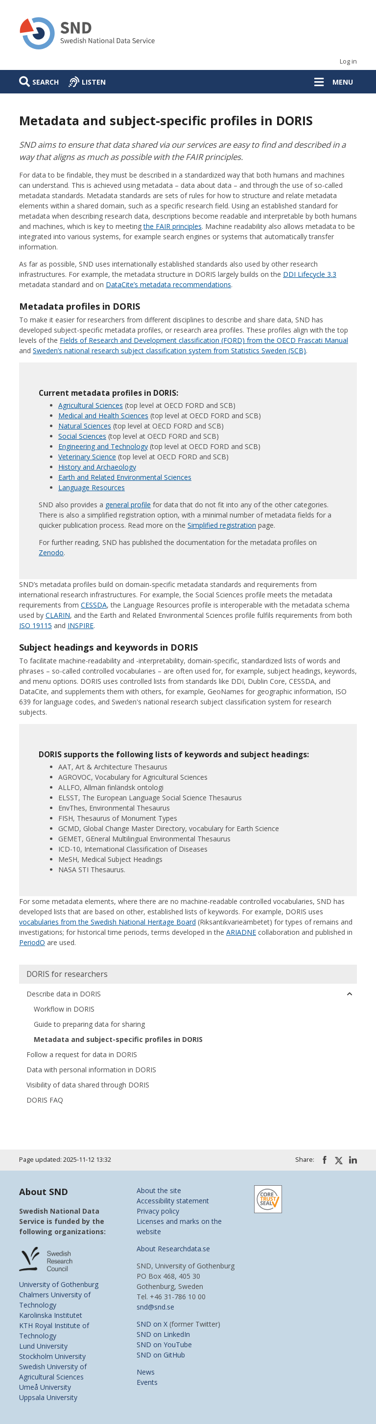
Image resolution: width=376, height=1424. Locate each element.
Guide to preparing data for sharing (89, 1024)
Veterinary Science (87, 456)
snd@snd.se (155, 1306)
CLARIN (58, 615)
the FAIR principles (172, 226)
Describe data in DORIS (63, 993)
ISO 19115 (35, 625)
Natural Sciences (84, 425)
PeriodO (32, 942)
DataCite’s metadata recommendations (168, 284)
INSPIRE (81, 625)
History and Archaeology (97, 467)
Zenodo (51, 552)
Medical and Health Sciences (103, 415)
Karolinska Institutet (50, 1315)
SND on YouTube (164, 1344)
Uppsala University (48, 1397)
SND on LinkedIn (163, 1334)
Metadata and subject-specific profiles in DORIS (118, 1039)
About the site (159, 1190)
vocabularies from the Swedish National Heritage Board (107, 922)
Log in (348, 61)
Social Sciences (82, 436)
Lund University (43, 1346)
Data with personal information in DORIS (91, 1069)
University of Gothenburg (58, 1284)
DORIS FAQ (44, 1100)
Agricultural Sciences (90, 405)
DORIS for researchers (67, 974)
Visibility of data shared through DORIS (87, 1084)
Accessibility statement (173, 1200)
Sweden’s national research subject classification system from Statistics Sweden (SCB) (169, 350)
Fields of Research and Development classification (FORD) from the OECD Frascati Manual (204, 340)
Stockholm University (52, 1356)
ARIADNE (241, 932)
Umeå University (45, 1387)
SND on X (152, 1324)
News (146, 1372)
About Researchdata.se (173, 1248)
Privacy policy (158, 1211)
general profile (128, 504)
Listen (94, 82)
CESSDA (94, 605)
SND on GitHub (161, 1354)
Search (45, 82)
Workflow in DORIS (64, 1009)
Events (147, 1382)
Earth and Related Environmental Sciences (124, 477)
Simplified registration (222, 525)
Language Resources (91, 487)
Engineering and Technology (103, 446)
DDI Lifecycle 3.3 (309, 274)
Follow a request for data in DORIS (81, 1054)
